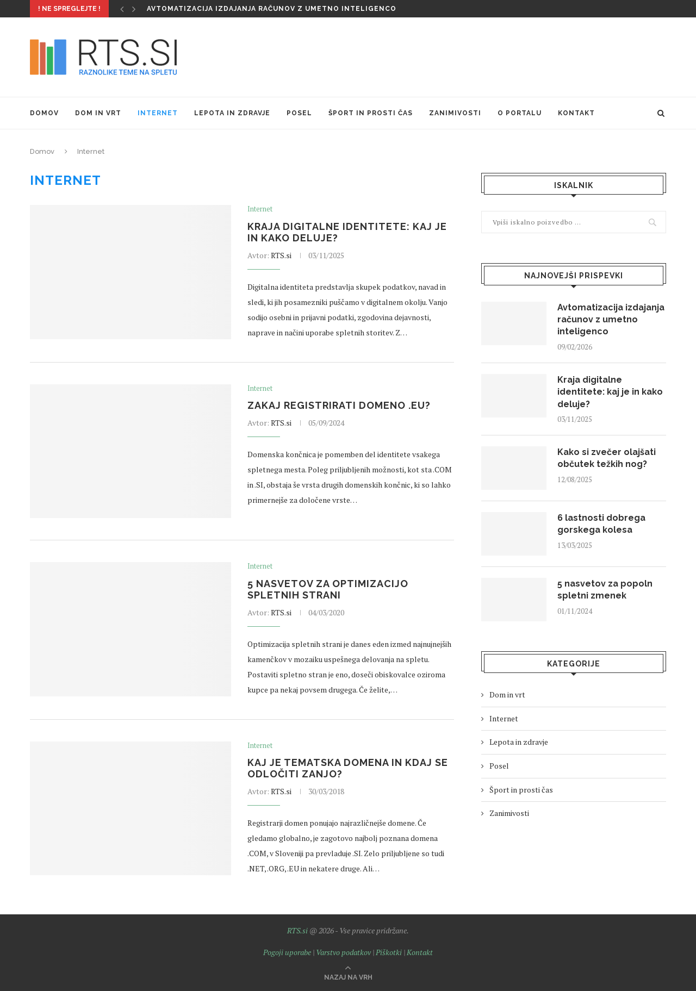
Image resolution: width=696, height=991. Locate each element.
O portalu (520, 113)
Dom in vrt (98, 113)
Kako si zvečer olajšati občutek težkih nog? (606, 458)
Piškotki (389, 952)
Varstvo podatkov (343, 952)
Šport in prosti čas (370, 113)
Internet (158, 113)
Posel (299, 113)
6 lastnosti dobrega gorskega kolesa (601, 524)
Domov (44, 113)
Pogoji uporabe (287, 952)
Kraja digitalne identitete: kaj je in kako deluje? (610, 392)
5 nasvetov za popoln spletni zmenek (604, 589)
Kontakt (576, 113)
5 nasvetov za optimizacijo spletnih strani (327, 589)
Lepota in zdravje (232, 113)
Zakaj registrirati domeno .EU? (339, 405)
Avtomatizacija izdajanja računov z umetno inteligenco (271, 9)
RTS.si (281, 255)
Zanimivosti (455, 113)
